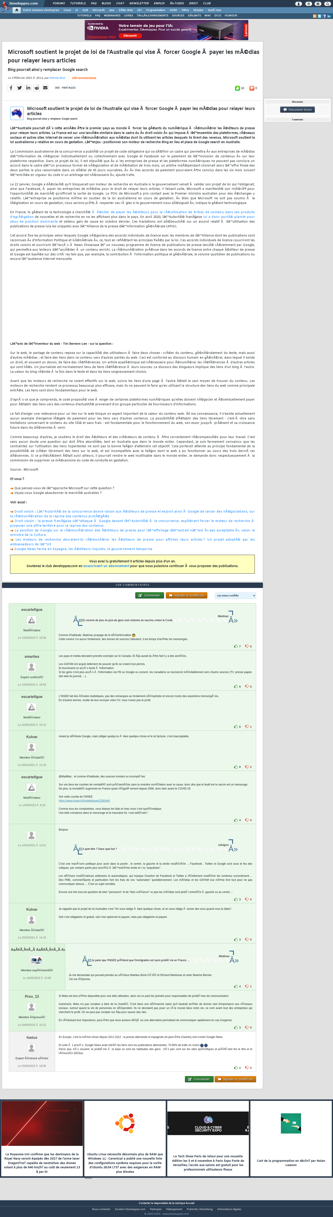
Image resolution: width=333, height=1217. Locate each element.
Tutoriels (78, 3)
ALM (85, 10)
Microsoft (98, 10)
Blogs (106, 3)
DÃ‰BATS (194, 15)
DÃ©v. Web (126, 10)
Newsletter (139, 3)
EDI (139, 10)
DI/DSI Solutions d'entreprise (41, 10)
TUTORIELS (84, 15)
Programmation (155, 10)
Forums (58, 3)
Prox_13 (32, 1005)
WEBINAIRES (112, 15)
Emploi (159, 3)
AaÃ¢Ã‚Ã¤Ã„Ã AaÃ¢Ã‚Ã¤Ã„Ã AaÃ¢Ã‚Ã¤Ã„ (47, 958)
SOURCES (178, 15)
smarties (31, 665)
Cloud (67, 10)
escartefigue (31, 618)
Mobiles (198, 10)
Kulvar (32, 745)
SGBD (173, 10)
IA (76, 10)
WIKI (207, 15)
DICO (217, 15)
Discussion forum (297, 110)
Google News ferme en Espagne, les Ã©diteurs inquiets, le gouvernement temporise (83, 552)
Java (111, 10)
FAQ (94, 3)
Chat (120, 3)
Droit (193, 3)
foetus (32, 1046)
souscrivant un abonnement (106, 569)
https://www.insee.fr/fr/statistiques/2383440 (84, 809)
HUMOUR (231, 15)
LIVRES (128, 15)
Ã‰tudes (176, 3)
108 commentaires (84, 81)
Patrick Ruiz (57, 81)
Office (185, 10)
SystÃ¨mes (214, 10)
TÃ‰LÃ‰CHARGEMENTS (152, 15)
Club (207, 3)
